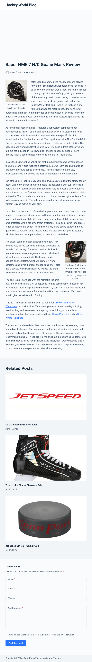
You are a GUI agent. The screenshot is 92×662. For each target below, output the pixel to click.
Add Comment (15, 608)
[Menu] (85, 5)
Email (11, 589)
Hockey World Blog (21, 5)
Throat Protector (60, 314)
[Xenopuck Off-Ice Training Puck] (46, 518)
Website (12, 598)
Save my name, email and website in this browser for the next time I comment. (41, 635)
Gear (33, 72)
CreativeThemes (53, 658)
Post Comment (15, 643)
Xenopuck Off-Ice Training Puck (22, 546)
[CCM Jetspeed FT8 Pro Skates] (46, 397)
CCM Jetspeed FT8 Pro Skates (21, 424)
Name (11, 579)
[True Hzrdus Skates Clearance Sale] (46, 458)
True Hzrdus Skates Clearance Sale (24, 485)
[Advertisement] (46, 39)
